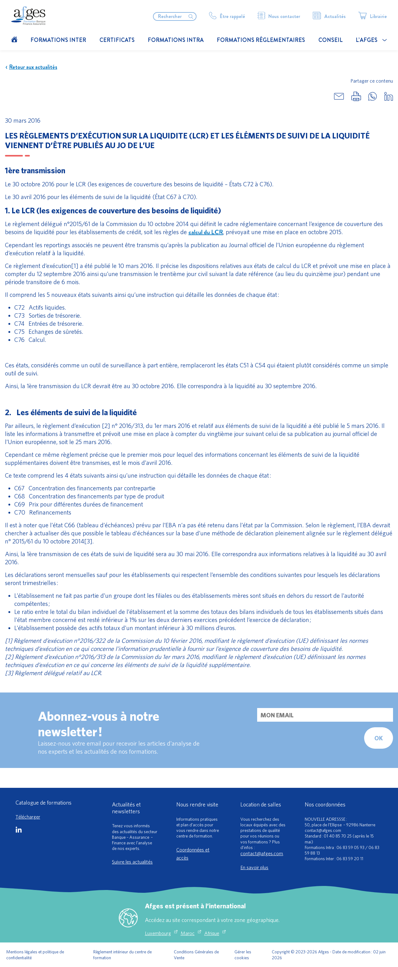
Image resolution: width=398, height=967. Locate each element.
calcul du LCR (205, 232)
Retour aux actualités (31, 67)
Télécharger (28, 816)
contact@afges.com (261, 853)
